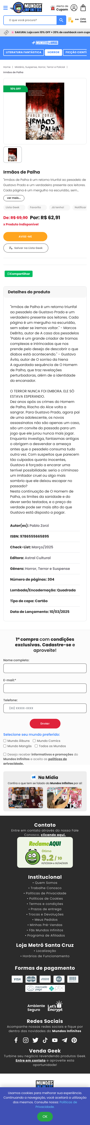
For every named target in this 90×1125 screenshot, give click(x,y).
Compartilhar (20, 274)
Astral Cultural (38, 557)
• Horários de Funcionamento (45, 956)
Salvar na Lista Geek (28, 248)
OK (44, 1116)
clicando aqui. (53, 835)
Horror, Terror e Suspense (47, 568)
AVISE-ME (25, 237)
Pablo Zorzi (39, 525)
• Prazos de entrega (45, 909)
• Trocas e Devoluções (45, 914)
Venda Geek (45, 1050)
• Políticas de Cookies (45, 898)
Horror (53, 52)
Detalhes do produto (29, 292)
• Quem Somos (45, 882)
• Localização (45, 951)
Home (7, 67)
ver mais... (14, 198)
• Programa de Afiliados (45, 935)
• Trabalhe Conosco (45, 888)
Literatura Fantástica (23, 52)
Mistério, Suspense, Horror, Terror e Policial (40, 67)
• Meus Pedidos (45, 919)
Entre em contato (31, 1060)
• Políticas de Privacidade (45, 893)
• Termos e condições (45, 904)
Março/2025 (42, 547)
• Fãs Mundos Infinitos (45, 930)
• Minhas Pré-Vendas (45, 925)
